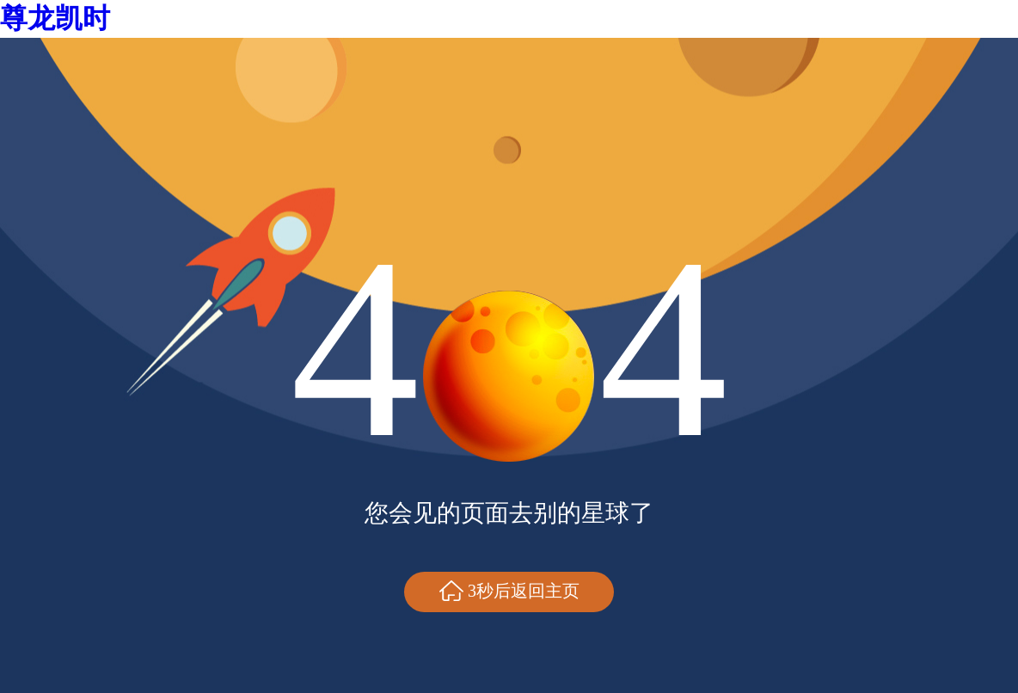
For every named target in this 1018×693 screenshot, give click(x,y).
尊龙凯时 (55, 18)
